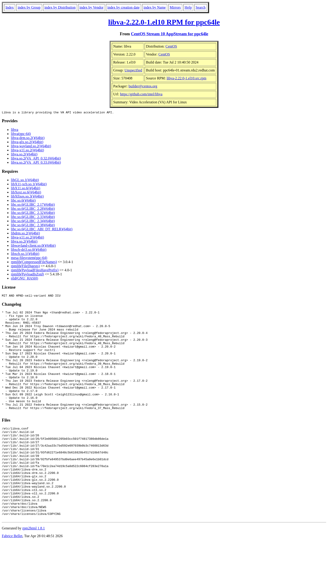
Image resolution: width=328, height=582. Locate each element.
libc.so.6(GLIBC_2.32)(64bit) (33, 213)
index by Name (155, 7)
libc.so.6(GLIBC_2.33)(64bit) (33, 217)
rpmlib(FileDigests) (25, 267)
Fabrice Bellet (12, 576)
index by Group (29, 7)
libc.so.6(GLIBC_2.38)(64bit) (33, 226)
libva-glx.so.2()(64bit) (27, 143)
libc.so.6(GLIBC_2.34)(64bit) (33, 222)
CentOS (171, 46)
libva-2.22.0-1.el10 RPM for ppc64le (164, 22)
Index (9, 7)
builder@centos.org (142, 86)
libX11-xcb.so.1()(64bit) (29, 185)
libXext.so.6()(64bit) (26, 193)
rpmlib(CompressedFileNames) (34, 262)
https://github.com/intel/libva (141, 94)
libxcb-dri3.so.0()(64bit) (28, 250)
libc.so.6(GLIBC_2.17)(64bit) (33, 205)
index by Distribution (60, 7)
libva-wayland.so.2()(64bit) (31, 147)
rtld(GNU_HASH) (24, 279)
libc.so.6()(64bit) (23, 201)
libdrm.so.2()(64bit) (25, 234)
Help (188, 7)
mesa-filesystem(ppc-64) (29, 258)
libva (14, 130)
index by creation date (123, 7)
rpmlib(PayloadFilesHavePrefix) (35, 271)
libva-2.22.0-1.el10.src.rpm (186, 78)
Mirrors (175, 7)
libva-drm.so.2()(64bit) (28, 138)
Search (201, 7)
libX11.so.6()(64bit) (25, 189)
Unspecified (133, 70)
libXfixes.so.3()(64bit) (27, 197)
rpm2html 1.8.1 (33, 568)
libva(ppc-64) (21, 134)
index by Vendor (91, 7)
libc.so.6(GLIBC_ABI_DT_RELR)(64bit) (41, 230)
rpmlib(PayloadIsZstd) (27, 275)
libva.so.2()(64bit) (24, 155)
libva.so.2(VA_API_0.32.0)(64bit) (36, 159)
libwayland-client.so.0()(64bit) (33, 246)
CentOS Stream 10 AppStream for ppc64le (169, 33)
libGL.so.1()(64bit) (25, 181)
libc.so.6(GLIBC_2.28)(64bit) (33, 209)
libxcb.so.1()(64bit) (25, 254)
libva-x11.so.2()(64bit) (27, 151)
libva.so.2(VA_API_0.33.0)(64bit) (36, 163)
